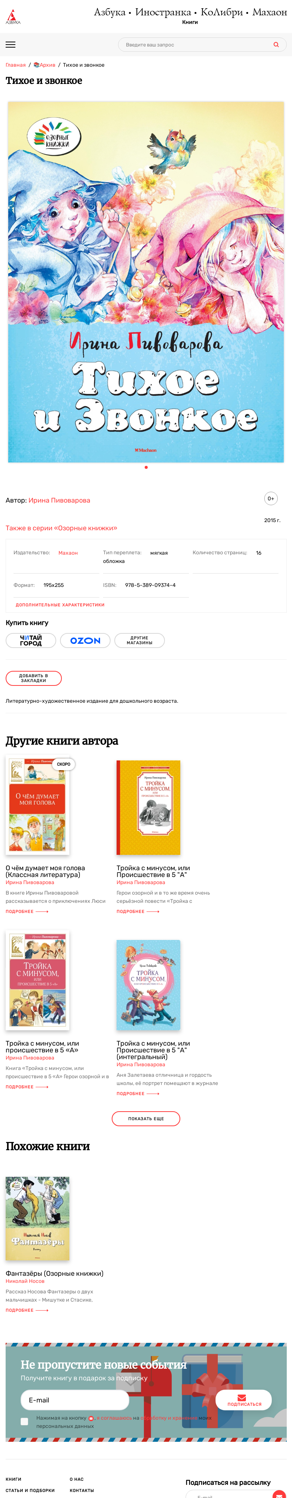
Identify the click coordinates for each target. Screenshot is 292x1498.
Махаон (269, 13)
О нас (77, 1479)
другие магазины (140, 640)
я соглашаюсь (114, 1418)
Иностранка (163, 13)
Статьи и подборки (30, 1490)
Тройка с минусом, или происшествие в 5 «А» (42, 1047)
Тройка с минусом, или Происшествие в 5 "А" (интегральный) (153, 1050)
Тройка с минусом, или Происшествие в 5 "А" (153, 871)
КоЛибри (221, 13)
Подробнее (27, 911)
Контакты (82, 1490)
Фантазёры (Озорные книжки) (54, 1273)
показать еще (146, 1118)
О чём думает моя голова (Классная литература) (45, 871)
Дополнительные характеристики (60, 605)
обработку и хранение (169, 1418)
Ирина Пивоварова (59, 500)
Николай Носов (25, 1281)
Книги (190, 22)
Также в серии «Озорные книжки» (61, 528)
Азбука (109, 13)
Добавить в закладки (33, 678)
